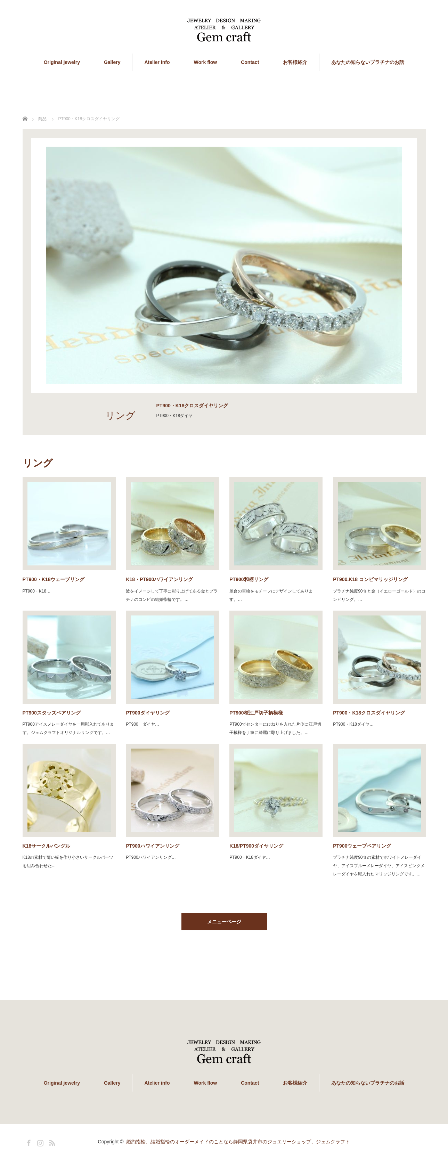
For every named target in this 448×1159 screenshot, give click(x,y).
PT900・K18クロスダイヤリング (369, 713)
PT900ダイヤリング (147, 713)
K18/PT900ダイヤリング (256, 846)
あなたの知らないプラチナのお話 (367, 62)
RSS (51, 1141)
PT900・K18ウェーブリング (54, 579)
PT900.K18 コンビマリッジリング (370, 579)
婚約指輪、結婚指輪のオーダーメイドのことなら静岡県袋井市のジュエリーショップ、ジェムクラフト (238, 1141)
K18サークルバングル (47, 846)
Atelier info (157, 62)
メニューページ (224, 921)
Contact (250, 62)
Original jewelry (62, 62)
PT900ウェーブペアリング (362, 846)
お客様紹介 (295, 62)
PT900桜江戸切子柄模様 (258, 713)
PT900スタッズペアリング (52, 713)
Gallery (112, 62)
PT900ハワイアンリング (152, 846)
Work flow (205, 62)
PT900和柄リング (248, 579)
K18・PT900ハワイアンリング (159, 579)
